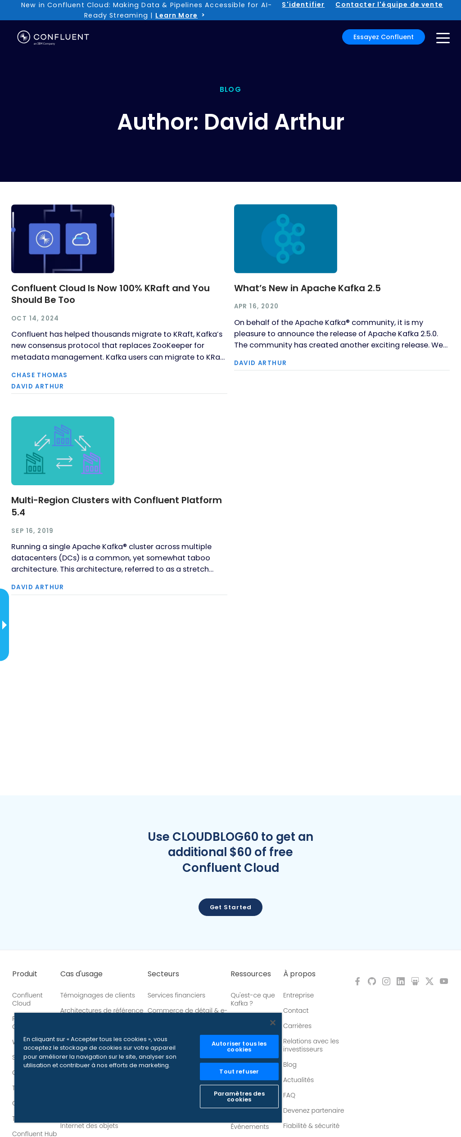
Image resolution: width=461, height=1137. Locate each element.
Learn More (176, 15)
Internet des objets (89, 1125)
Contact (296, 1010)
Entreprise (298, 995)
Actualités (298, 1079)
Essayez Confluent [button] (383, 36)
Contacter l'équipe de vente (389, 4)
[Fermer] (273, 1022)
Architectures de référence (102, 1010)
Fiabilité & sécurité (311, 1125)
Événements (249, 1126)
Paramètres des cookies (239, 1096)
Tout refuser (239, 1071)
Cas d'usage (81, 974)
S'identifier (303, 4)
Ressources (250, 974)
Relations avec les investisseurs (311, 1045)
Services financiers (177, 995)
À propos (299, 974)
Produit (24, 974)
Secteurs (163, 974)
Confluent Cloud (27, 999)
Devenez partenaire (313, 1110)
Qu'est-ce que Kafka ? (252, 999)
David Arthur (37, 386)
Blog (290, 1064)
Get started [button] (231, 907)
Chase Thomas (39, 375)
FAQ (289, 1095)
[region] (148, 1068)
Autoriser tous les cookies (239, 1046)
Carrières (297, 1025)
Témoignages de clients (97, 995)
